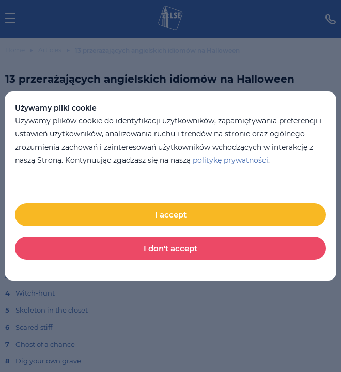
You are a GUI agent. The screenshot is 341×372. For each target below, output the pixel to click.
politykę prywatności (230, 160)
